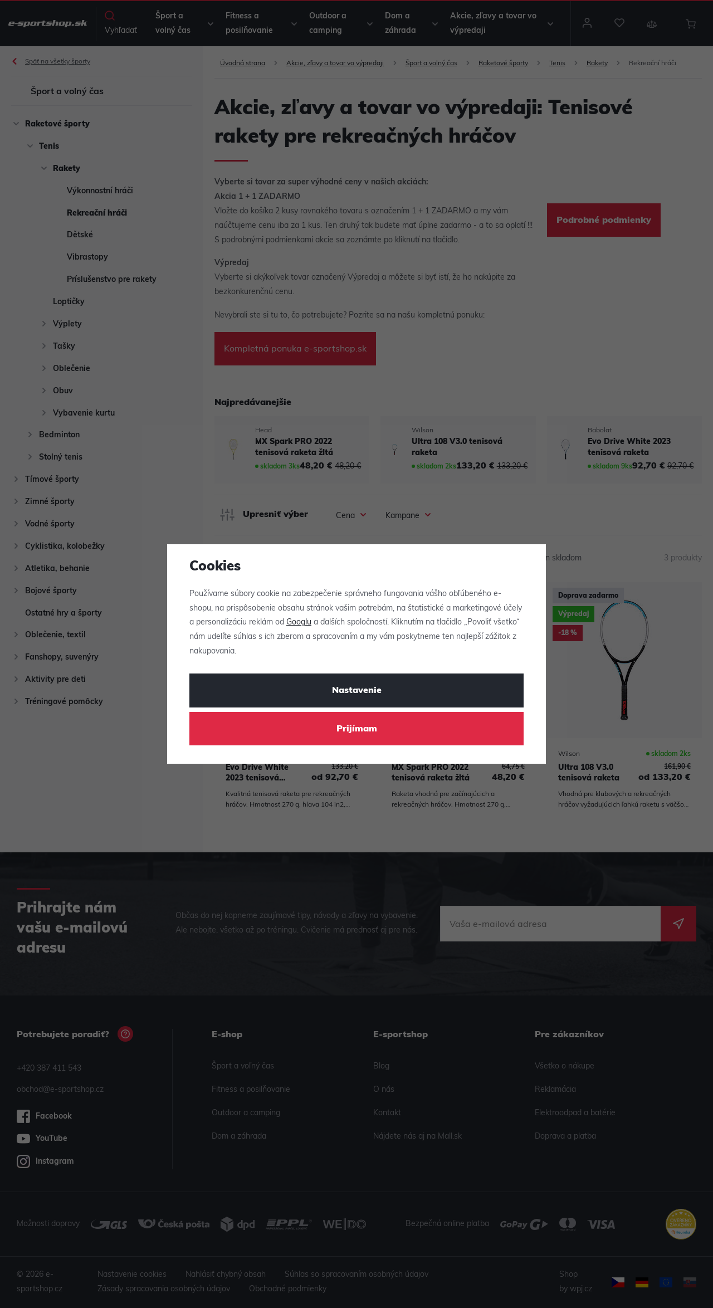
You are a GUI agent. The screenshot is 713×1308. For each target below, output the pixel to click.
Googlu (298, 622)
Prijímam (356, 729)
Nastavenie (357, 690)
